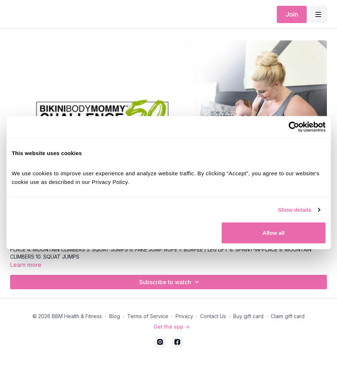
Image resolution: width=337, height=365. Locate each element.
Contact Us (213, 316)
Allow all (273, 232)
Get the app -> (172, 327)
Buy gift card (248, 316)
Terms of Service (147, 316)
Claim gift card (288, 316)
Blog (114, 316)
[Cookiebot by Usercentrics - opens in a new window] (293, 127)
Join (291, 14)
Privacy (184, 316)
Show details (294, 210)
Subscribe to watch (170, 282)
